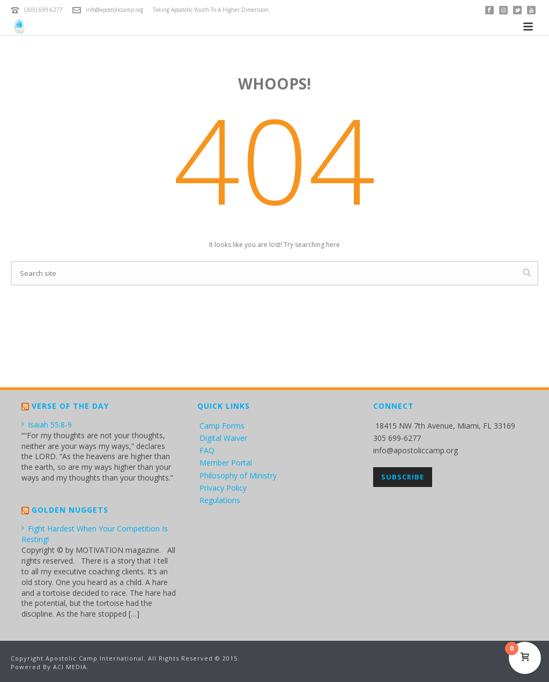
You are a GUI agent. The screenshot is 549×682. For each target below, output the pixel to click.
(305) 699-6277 (43, 9)
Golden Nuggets (70, 510)
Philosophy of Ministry (238, 475)
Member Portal (225, 463)
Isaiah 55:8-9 (46, 424)
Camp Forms (221, 426)
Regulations (219, 500)
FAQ (206, 450)
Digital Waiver (223, 438)
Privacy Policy (223, 488)
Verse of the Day (70, 406)
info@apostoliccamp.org (114, 9)
